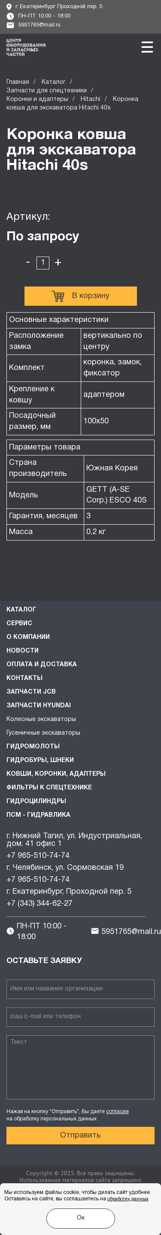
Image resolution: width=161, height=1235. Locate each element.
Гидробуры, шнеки (40, 760)
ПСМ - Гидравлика (38, 815)
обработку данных (128, 1199)
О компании (28, 637)
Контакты (24, 678)
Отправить (80, 1135)
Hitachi (90, 99)
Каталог (54, 82)
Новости (22, 651)
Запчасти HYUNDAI (38, 706)
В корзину (80, 296)
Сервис (19, 623)
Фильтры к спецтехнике (49, 788)
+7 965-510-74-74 (38, 856)
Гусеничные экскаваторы (43, 733)
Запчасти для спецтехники (46, 91)
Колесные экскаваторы (41, 719)
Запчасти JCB (31, 692)
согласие (117, 1111)
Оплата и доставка (41, 665)
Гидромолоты (33, 747)
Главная (17, 82)
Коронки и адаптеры (37, 99)
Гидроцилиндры (36, 801)
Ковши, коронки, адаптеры (56, 774)
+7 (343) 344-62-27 (39, 903)
